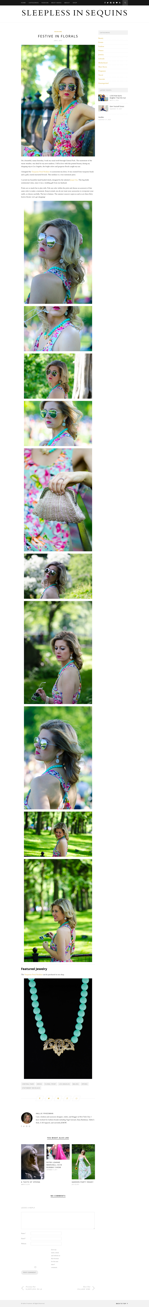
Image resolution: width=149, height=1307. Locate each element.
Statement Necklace (31, 1088)
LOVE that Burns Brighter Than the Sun (118, 97)
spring (85, 1084)
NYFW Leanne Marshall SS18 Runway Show (54, 1164)
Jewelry (101, 54)
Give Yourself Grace (117, 106)
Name (23, 1233)
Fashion (45, 3)
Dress (39, 1084)
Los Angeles (64, 1084)
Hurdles (101, 117)
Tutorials (101, 79)
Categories (34, 3)
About (67, 3)
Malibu (76, 1084)
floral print (50, 1084)
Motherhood (102, 63)
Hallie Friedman (44, 1113)
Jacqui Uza (74, 180)
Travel (100, 75)
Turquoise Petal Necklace (41, 172)
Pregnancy (102, 71)
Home (23, 3)
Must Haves (56, 3)
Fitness (100, 50)
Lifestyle (101, 59)
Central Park (28, 1084)
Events (100, 42)
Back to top (122, 1303)
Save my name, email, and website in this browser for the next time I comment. (55, 1258)
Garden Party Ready (82, 1182)
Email (23, 1239)
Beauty (100, 38)
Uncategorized (103, 83)
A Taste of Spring (30, 1182)
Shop (75, 3)
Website (23, 1244)
